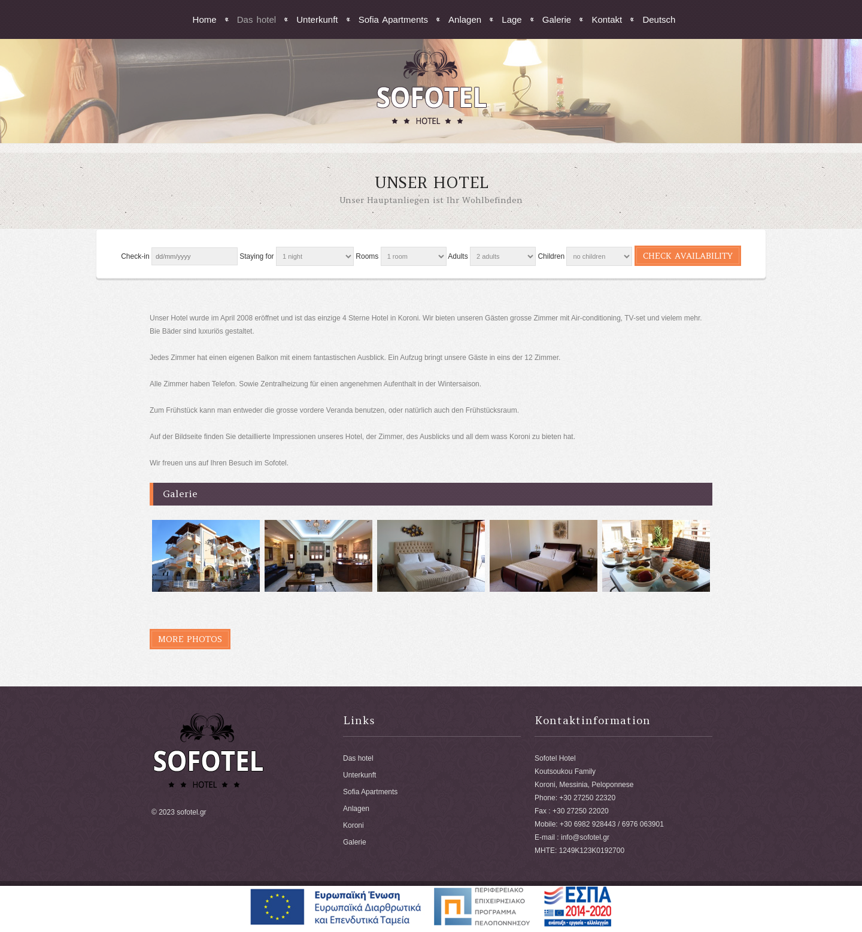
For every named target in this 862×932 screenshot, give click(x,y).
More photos (190, 639)
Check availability (688, 255)
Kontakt (606, 19)
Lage (511, 19)
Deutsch (658, 19)
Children (551, 256)
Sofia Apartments (393, 19)
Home (205, 19)
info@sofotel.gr (585, 837)
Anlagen (464, 19)
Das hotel (256, 19)
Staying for (256, 256)
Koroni (353, 825)
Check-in (135, 256)
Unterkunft (317, 19)
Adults (458, 256)
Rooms (367, 256)
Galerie (556, 19)
